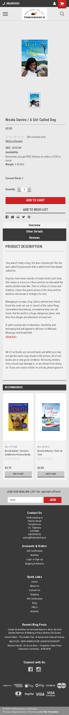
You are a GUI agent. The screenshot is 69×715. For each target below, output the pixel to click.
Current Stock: (14, 178)
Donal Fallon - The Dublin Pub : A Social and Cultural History (34, 637)
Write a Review (14, 141)
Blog (34, 603)
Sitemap (32, 709)
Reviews (34, 238)
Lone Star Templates (48, 712)
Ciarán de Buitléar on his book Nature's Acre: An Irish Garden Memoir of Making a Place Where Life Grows (34, 631)
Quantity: (10, 189)
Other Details (34, 231)
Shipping (34, 594)
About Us (34, 586)
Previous (58, 387)
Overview (34, 225)
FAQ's (35, 607)
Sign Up (39, 559)
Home (34, 581)
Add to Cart (18, 474)
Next (63, 387)
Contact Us (34, 590)
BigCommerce (20, 712)
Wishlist (34, 555)
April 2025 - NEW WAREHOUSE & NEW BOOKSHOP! (34, 641)
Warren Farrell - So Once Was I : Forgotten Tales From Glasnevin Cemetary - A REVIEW (34, 647)
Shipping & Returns (34, 563)
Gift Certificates (35, 551)
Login (29, 559)
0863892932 (11, 3)
